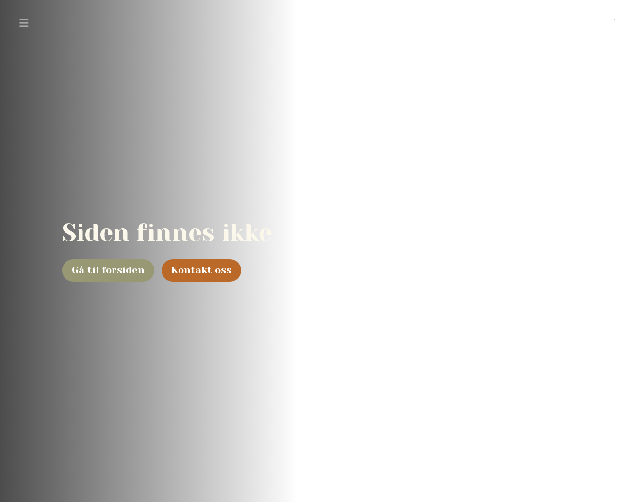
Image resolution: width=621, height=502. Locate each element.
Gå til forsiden (108, 270)
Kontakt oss (201, 270)
